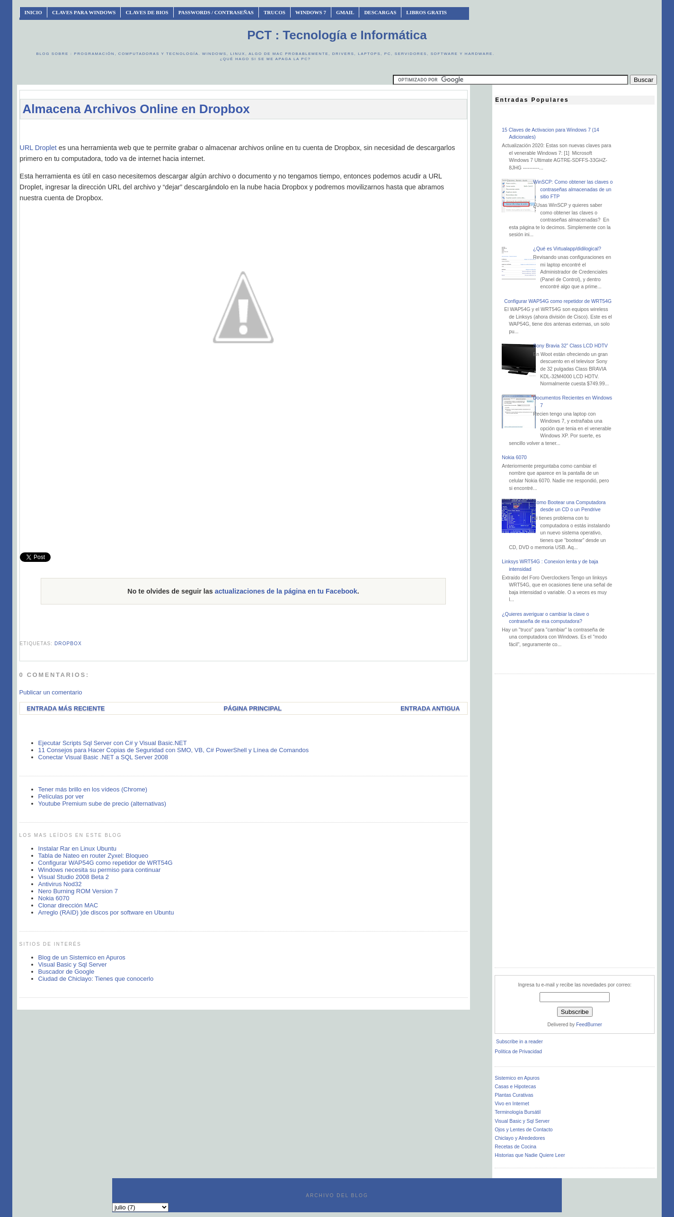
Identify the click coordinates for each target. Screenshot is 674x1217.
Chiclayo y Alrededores (520, 1138)
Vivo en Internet (512, 1103)
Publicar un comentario (50, 692)
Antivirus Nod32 (60, 884)
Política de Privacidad (518, 1051)
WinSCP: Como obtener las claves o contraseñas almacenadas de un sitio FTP (572, 189)
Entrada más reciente (66, 708)
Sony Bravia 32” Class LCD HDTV (570, 345)
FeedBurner (589, 1024)
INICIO (33, 12)
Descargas (380, 12)
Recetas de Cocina (515, 1146)
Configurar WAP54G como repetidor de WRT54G (105, 862)
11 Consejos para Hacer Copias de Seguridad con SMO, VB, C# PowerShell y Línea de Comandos (173, 750)
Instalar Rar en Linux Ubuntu (77, 848)
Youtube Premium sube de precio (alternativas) (102, 803)
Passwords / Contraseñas (216, 12)
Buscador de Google (66, 971)
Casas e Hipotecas (515, 1086)
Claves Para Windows (83, 12)
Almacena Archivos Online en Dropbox (136, 109)
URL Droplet (38, 147)
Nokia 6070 (54, 898)
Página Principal (252, 708)
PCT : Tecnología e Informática (336, 35)
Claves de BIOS (146, 12)
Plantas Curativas (514, 1095)
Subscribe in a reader (519, 1041)
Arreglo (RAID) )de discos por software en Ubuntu (106, 912)
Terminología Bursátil (518, 1112)
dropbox (68, 643)
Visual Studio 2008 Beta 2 (73, 876)
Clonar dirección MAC (68, 905)
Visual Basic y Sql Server (72, 964)
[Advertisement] (243, 130)
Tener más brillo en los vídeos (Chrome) (92, 789)
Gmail (345, 12)
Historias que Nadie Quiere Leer (530, 1155)
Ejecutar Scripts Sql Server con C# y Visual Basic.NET (112, 742)
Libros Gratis (426, 12)
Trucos (274, 12)
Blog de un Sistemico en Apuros (81, 957)
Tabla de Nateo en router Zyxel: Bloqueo (93, 855)
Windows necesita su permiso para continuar (99, 869)
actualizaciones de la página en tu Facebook (286, 591)
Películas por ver (61, 796)
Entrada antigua (430, 708)
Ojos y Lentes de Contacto (523, 1129)
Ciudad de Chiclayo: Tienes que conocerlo (96, 978)
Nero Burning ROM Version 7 (78, 891)
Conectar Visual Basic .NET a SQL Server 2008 (103, 757)
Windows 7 (310, 12)
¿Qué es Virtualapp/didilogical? (567, 248)
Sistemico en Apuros (517, 1078)
